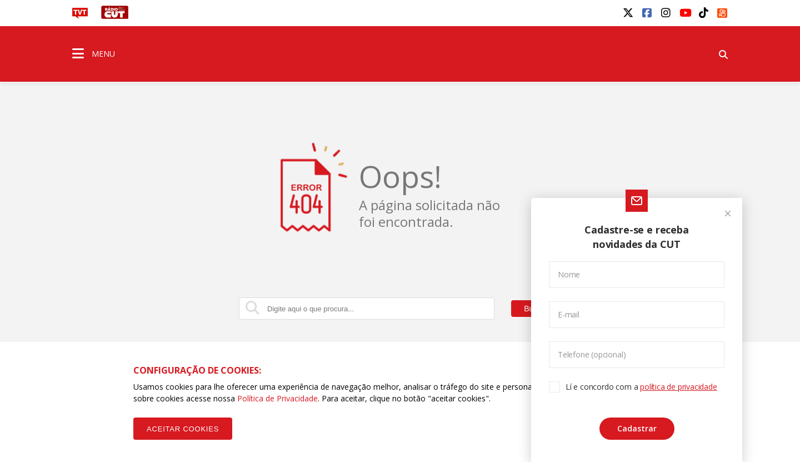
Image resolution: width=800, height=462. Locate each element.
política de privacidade (678, 386)
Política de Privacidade (277, 398)
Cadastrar (637, 428)
